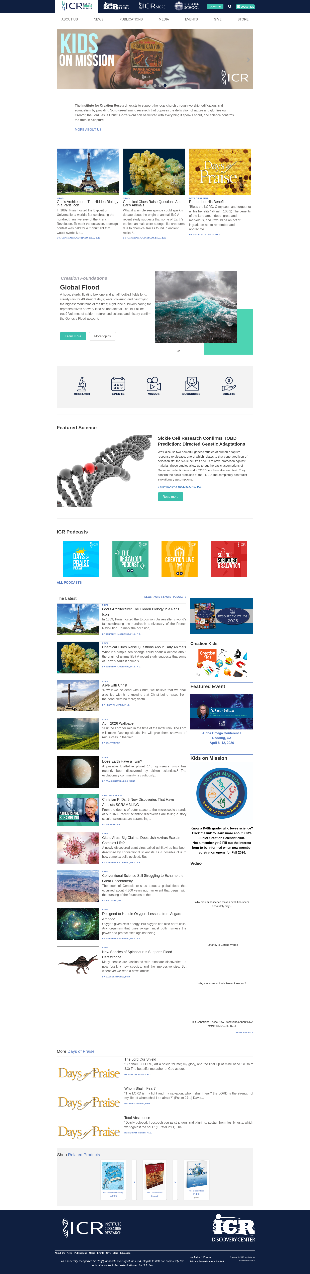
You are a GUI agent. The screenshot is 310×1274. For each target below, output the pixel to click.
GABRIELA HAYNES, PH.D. (118, 977)
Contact (220, 1261)
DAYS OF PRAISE (198, 198)
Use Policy (195, 1257)
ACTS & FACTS (162, 597)
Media (164, 19)
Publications (131, 19)
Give (217, 19)
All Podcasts (69, 582)
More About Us (88, 129)
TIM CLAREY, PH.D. (114, 900)
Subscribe (245, 6)
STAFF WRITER (113, 743)
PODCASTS (179, 597)
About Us (70, 19)
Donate (215, 6)
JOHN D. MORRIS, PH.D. (139, 1104)
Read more (171, 496)
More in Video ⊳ (244, 1032)
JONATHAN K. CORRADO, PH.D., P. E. (123, 634)
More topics (102, 336)
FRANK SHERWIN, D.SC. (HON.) (120, 781)
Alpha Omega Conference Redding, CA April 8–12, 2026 (221, 738)
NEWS (60, 198)
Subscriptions (206, 1261)
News (98, 19)
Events (191, 19)
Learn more (73, 336)
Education (125, 1253)
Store (242, 19)
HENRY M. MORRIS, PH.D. (117, 705)
